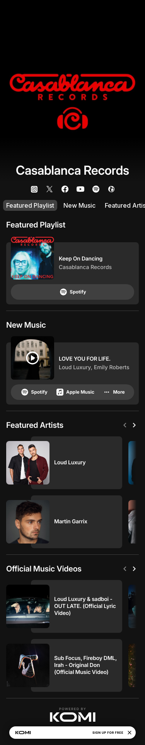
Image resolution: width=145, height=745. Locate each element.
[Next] (134, 425)
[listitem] (34, 189)
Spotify (72, 292)
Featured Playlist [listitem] (30, 205)
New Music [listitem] (79, 205)
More (113, 392)
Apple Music (74, 392)
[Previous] (125, 425)
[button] (73, 715)
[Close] (129, 732)
